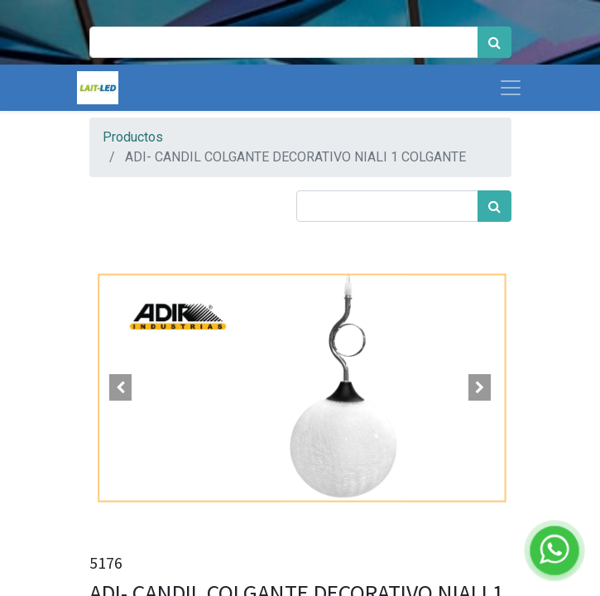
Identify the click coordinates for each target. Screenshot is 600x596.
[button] (121, 387)
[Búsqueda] (494, 42)
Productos (133, 137)
